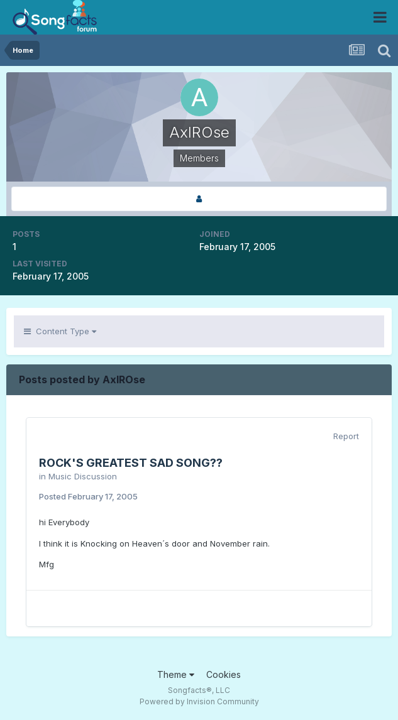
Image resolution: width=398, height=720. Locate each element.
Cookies (223, 674)
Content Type (60, 331)
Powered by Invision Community (199, 701)
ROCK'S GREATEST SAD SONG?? (131, 462)
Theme (175, 674)
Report (346, 436)
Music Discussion (82, 476)
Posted (88, 496)
